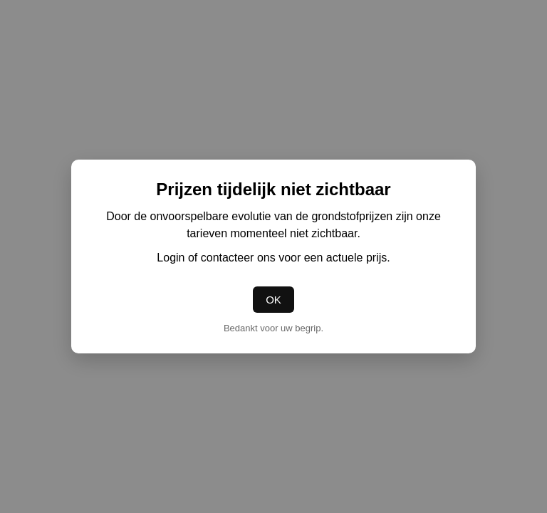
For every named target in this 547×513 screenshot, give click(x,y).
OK (273, 300)
